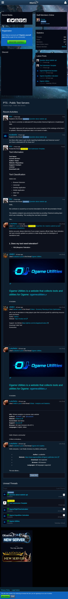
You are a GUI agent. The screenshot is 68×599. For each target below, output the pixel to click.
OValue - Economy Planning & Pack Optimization (45, 309)
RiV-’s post (16, 226)
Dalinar (16, 316)
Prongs (43, 19)
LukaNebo (13, 224)
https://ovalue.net (20, 319)
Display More (34, 475)
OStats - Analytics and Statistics (40, 403)
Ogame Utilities (44, 81)
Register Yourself (16, 42)
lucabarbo (42, 73)
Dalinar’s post (17, 309)
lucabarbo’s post (18, 256)
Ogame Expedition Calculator (49, 76)
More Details (5, 596)
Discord (17, 423)
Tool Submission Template (48, 65)
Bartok (64, 47)
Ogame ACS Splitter (38, 446)
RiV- (41, 62)
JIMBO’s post (17, 403)
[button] (2, 2)
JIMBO (12, 254)
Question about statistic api (48, 60)
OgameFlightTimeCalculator (48, 71)
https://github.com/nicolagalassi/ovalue (34, 323)
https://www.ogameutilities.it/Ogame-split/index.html (41, 457)
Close (12, 596)
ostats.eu (18, 418)
